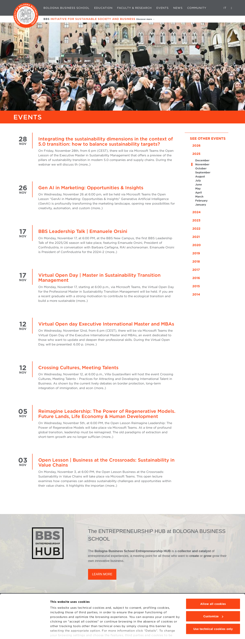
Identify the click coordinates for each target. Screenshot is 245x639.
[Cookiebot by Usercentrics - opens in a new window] (25, 631)
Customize (213, 598)
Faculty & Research (134, 7)
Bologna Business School (66, 7)
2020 (196, 245)
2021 (196, 237)
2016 (196, 278)
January (200, 204)
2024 (196, 212)
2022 (196, 228)
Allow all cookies (213, 585)
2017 (196, 270)
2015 (196, 286)
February (201, 200)
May (198, 188)
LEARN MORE (102, 574)
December (202, 160)
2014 (196, 294)
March (199, 196)
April (198, 192)
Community (196, 7)
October (201, 168)
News (178, 7)
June (198, 184)
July (198, 180)
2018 (196, 261)
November (202, 164)
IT (225, 7)
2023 (196, 220)
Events (162, 7)
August (200, 176)
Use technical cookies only (213, 610)
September (202, 172)
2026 (196, 145)
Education (103, 7)
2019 (196, 253)
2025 (196, 154)
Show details (59, 631)
